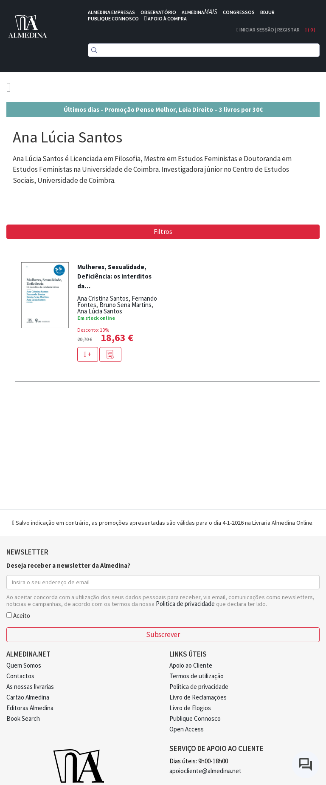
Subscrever (163, 634)
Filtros (163, 231)
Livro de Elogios (190, 708)
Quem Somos (23, 665)
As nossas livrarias (30, 687)
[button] (110, 354)
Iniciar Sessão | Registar (267, 29)
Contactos (20, 676)
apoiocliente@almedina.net (205, 771)
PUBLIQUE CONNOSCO (113, 18)
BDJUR (267, 12)
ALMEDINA (199, 12)
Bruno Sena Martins (125, 305)
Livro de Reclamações (198, 697)
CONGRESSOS (239, 12)
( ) (310, 29)
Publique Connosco (195, 718)
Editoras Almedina (29, 708)
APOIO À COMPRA (167, 18)
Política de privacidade (198, 687)
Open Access (186, 729)
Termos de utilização (196, 676)
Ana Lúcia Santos (99, 311)
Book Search (23, 718)
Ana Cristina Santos (103, 298)
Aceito (18, 615)
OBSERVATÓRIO (158, 12)
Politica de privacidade (185, 604)
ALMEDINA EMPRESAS (111, 12)
